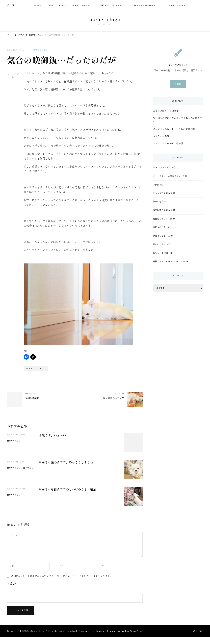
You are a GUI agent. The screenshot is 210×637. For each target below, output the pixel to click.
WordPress (136, 630)
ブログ (50, 5)
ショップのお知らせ (162, 193)
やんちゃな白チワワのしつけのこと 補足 (67, 489)
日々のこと (28, 468)
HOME (37, 5)
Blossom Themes (105, 630)
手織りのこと (159, 235)
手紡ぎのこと (159, 227)
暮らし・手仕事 (160, 252)
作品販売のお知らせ (162, 210)
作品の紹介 (158, 201)
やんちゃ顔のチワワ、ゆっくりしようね (66, 462)
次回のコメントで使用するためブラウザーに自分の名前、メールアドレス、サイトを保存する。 (61, 576)
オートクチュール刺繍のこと (146, 5)
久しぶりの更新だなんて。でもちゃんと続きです (177, 120)
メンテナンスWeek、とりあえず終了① (174, 129)
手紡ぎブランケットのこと (113, 5)
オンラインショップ (176, 5)
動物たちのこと (40, 49)
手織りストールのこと (83, 5)
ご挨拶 (178, 84)
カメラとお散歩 (161, 136)
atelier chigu (105, 19)
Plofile (63, 5)
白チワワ (42, 368)
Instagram (161, 167)
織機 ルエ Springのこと (167, 261)
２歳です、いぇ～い (52, 435)
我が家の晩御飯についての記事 (58, 89)
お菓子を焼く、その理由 (166, 110)
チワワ (29, 368)
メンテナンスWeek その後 (168, 143)
